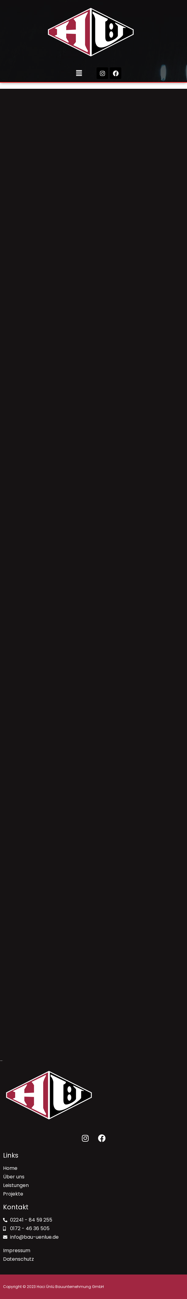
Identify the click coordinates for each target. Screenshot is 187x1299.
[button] (79, 73)
